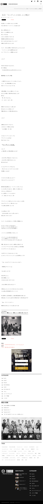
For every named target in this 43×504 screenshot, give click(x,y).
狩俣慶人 (3, 455)
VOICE (5, 387)
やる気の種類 (21, 455)
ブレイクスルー (4, 451)
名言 (34, 457)
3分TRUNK (34, 455)
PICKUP (5, 382)
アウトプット (11, 17)
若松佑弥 (18, 459)
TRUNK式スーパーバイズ (10, 455)
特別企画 (30, 457)
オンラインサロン (12, 457)
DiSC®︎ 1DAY (6, 407)
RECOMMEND (7, 384)
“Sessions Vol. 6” (7, 412)
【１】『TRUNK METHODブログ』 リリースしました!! (12, 344)
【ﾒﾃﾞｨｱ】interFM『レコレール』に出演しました (13, 414)
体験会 (23, 449)
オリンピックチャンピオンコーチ (10, 459)
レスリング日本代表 (5, 457)
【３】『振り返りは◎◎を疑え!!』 (8, 347)
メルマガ (39, 455)
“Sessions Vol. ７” (7, 409)
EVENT (5, 380)
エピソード (18, 453)
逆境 (38, 457)
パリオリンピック (4, 453)
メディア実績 (6, 396)
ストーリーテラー (12, 453)
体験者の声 (32, 449)
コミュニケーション (5, 449)
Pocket (12, 19)
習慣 (17, 455)
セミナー (18, 457)
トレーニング (20, 451)
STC (2, 459)
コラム (5, 391)
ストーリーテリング (8, 393)
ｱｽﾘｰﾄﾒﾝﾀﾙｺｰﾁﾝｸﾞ (7, 389)
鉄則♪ (22, 459)
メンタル (5, 398)
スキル (11, 449)
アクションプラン (28, 455)
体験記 (39, 453)
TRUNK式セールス (24, 457)
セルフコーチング (30, 453)
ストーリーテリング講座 (12, 451)
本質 (26, 459)
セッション (27, 449)
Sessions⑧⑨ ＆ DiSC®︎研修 (9, 405)
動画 (35, 453)
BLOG (5, 378)
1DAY (33, 451)
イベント (25, 451)
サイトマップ (18, 502)
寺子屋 (29, 451)
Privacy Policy (12, 502)
